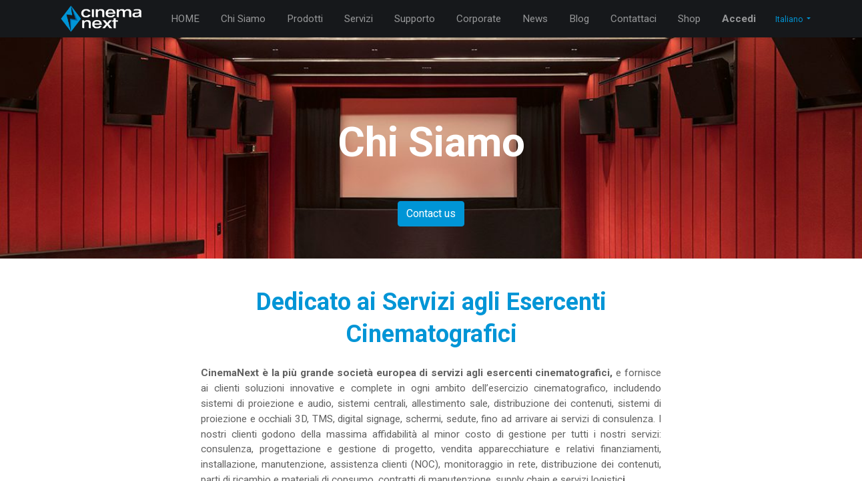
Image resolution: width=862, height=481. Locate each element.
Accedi (739, 19)
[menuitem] (185, 19)
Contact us (431, 213)
